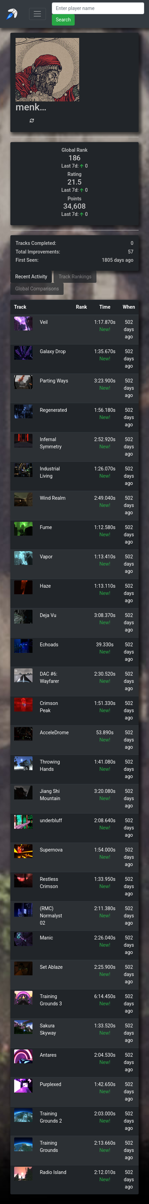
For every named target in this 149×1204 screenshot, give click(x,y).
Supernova (51, 850)
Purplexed (50, 1084)
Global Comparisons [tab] (37, 288)
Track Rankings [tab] (74, 276)
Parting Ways (54, 381)
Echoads (49, 644)
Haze (45, 586)
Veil (44, 322)
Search (63, 19)
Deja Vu (48, 615)
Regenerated (53, 410)
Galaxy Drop (53, 351)
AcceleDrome (54, 732)
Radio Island (53, 1172)
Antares (48, 1055)
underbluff (51, 820)
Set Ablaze (51, 967)
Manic (46, 938)
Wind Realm (52, 498)
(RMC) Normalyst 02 (51, 916)
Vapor (46, 556)
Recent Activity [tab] (31, 276)
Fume (46, 527)
